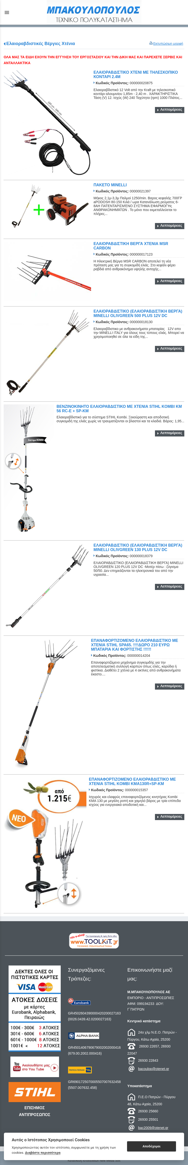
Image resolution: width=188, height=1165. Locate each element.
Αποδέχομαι (152, 1146)
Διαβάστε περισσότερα (42, 1152)
